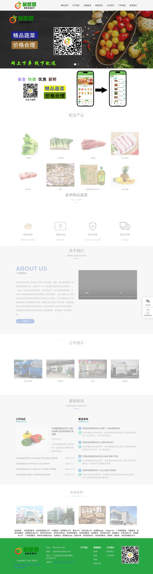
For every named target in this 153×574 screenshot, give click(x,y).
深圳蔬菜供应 (88, 535)
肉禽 (95, 551)
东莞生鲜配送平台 (128, 535)
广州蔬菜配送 (30, 535)
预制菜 (110, 535)
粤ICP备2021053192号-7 (64, 562)
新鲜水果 (97, 563)
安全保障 (92, 243)
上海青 (28, 166)
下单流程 (122, 5)
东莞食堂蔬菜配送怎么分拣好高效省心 (98, 445)
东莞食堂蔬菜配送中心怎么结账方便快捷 (99, 473)
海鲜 (95, 555)
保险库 (60, 388)
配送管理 (125, 243)
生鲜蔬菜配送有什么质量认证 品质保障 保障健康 (36, 472)
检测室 (125, 388)
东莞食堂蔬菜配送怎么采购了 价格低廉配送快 (101, 431)
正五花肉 (125, 166)
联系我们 (133, 5)
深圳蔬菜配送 (100, 535)
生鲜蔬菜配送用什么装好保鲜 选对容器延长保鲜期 (62, 434)
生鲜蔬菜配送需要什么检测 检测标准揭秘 (33, 477)
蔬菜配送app (67, 535)
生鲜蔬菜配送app (28, 565)
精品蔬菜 (28, 243)
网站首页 (64, 5)
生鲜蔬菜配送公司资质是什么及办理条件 (32, 466)
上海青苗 (60, 166)
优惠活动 (60, 243)
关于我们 (76, 5)
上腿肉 (92, 166)
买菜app (17, 565)
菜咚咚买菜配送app (44, 535)
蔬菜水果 (77, 535)
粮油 (95, 559)
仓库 (92, 388)
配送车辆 (28, 388)
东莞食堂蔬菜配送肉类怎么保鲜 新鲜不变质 (100, 459)
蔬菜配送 (87, 5)
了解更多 (25, 318)
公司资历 (110, 5)
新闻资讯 (99, 5)
